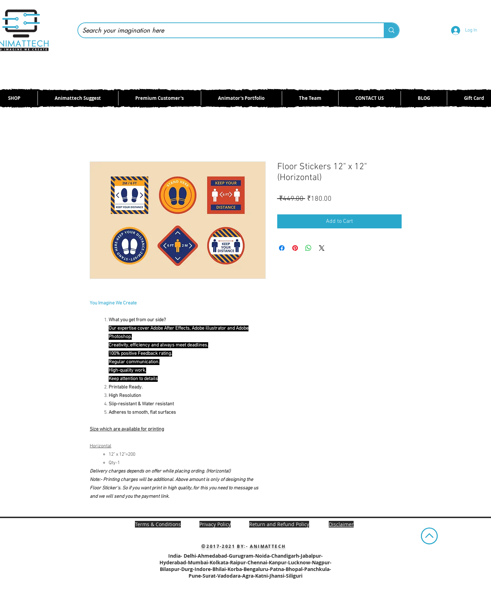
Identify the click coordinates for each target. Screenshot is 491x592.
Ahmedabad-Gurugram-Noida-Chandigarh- (249, 555)
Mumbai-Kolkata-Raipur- (217, 562)
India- (176, 555)
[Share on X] (322, 248)
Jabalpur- (312, 555)
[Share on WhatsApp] (308, 248)
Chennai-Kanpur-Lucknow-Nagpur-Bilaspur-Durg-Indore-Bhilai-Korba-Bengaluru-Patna (246, 565)
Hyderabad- (173, 562)
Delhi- (191, 555)
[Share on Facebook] (282, 248)
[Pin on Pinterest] (295, 248)
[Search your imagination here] (225, 30)
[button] (341, 524)
